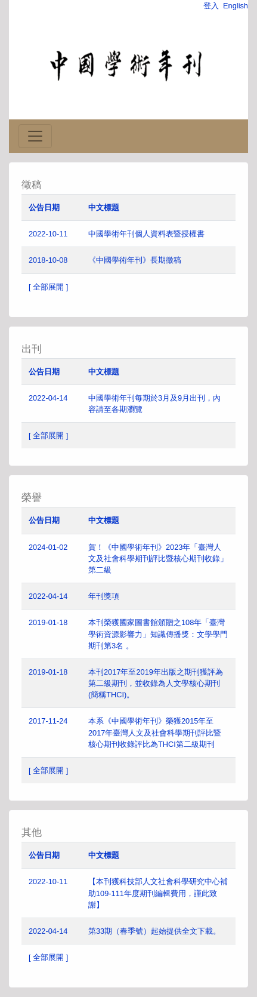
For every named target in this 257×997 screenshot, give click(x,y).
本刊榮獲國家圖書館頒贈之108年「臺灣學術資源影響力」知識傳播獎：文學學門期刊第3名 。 (158, 634)
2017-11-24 (48, 720)
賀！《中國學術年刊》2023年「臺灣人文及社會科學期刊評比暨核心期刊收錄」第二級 (158, 558)
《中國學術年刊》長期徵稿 (134, 260)
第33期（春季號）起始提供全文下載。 (154, 931)
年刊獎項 (103, 596)
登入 (211, 5)
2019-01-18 (48, 622)
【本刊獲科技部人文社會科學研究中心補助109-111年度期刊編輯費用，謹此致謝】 (158, 893)
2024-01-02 (48, 547)
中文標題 (103, 207)
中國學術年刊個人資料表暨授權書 (146, 233)
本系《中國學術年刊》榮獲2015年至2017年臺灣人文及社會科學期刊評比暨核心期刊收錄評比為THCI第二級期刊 (154, 732)
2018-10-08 (48, 260)
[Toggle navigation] (35, 136)
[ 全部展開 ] (48, 286)
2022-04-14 (48, 397)
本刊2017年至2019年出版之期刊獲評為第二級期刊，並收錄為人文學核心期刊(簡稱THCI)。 (155, 683)
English (235, 5)
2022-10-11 (48, 233)
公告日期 (44, 207)
